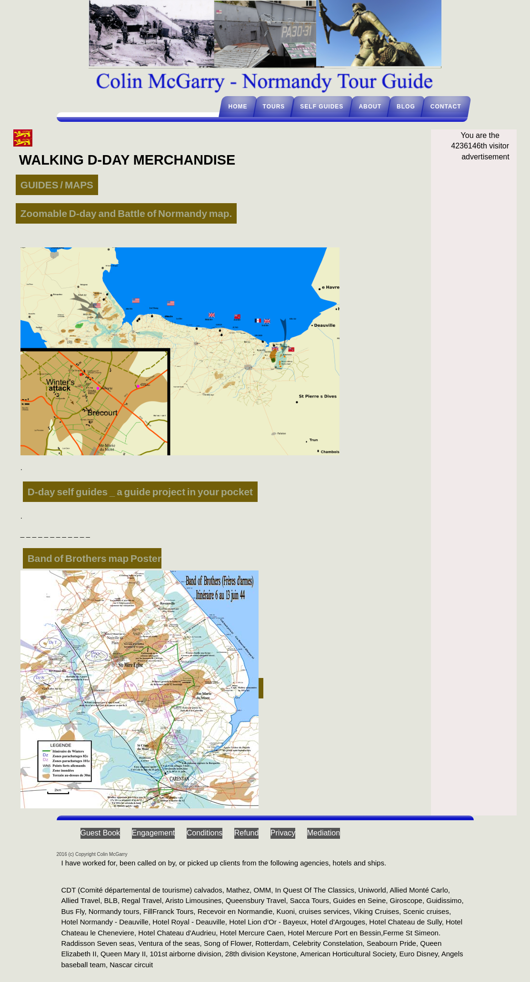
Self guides (321, 106)
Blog (406, 106)
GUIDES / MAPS (56, 184)
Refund (246, 833)
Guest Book (100, 833)
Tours (274, 106)
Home (238, 106)
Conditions (205, 833)
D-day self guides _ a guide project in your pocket (140, 491)
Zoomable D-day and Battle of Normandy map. (126, 213)
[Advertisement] (480, 323)
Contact (445, 106)
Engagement (153, 833)
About (370, 106)
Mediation (323, 833)
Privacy (282, 833)
